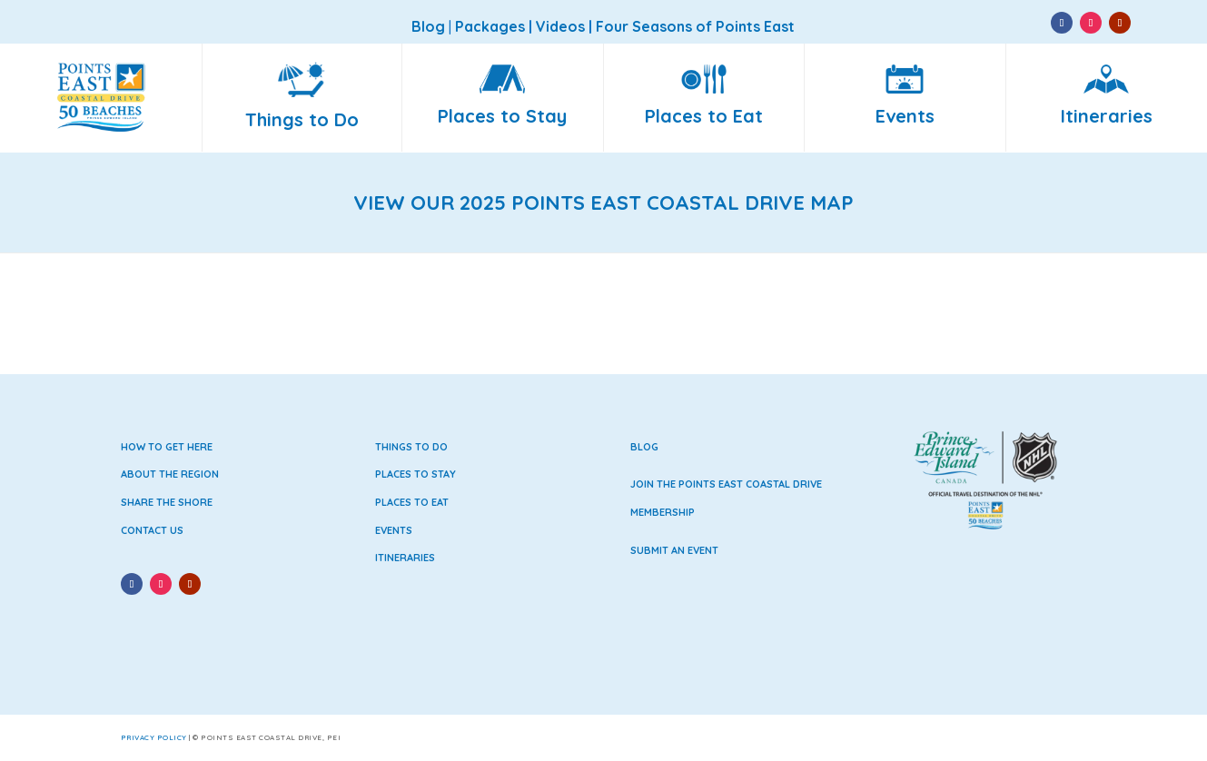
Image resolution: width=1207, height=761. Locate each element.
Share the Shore (167, 502)
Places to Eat (412, 502)
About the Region (170, 474)
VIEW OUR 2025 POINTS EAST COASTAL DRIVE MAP (603, 202)
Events (393, 530)
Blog (644, 446)
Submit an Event (674, 550)
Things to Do (411, 446)
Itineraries (405, 557)
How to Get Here (167, 446)
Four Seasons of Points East (695, 26)
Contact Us (152, 530)
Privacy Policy (154, 737)
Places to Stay (415, 474)
